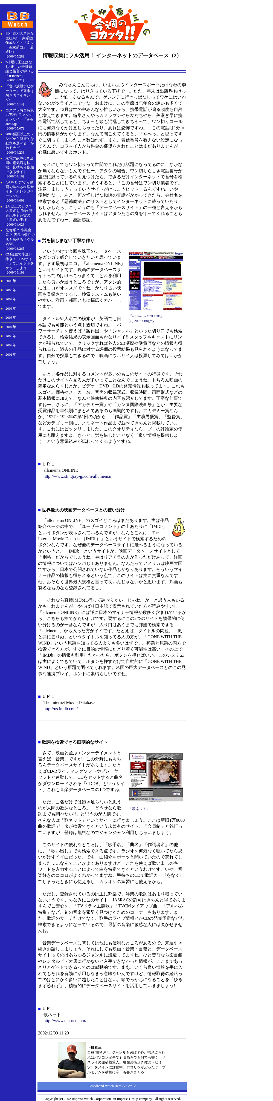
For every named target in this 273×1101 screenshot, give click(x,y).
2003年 (10, 336)
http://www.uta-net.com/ (64, 1020)
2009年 (10, 281)
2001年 (10, 355)
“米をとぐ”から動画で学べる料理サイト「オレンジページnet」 (19, 189)
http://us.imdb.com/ (60, 708)
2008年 (10, 290)
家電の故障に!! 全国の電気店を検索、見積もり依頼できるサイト (19, 165)
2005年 (10, 318)
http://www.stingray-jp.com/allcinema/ (77, 476)
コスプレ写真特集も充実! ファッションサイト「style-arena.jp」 (20, 117)
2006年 (10, 309)
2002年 (10, 345)
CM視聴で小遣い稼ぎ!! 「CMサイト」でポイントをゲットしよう (19, 261)
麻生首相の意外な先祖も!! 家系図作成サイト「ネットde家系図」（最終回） (19, 42)
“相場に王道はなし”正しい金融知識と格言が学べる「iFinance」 (19, 69)
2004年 (10, 327)
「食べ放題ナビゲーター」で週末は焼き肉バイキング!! (19, 93)
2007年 (10, 299)
